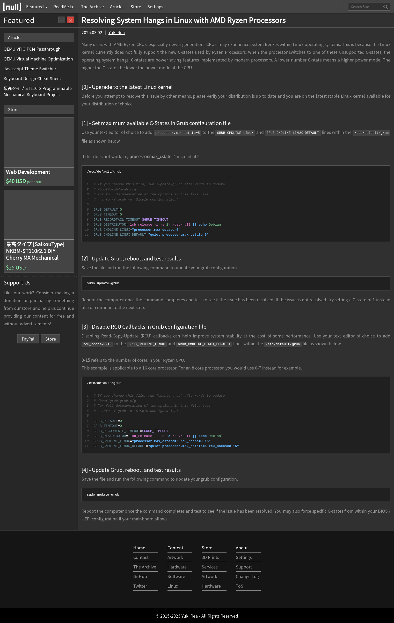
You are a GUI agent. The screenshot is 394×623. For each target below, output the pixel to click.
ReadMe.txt (64, 6)
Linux (172, 585)
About (242, 546)
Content (175, 546)
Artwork (175, 556)
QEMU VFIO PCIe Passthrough (32, 49)
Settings (155, 6)
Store (135, 6)
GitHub (140, 575)
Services (209, 566)
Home (139, 546)
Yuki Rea (116, 32)
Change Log (247, 575)
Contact (141, 556)
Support (244, 566)
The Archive (92, 6)
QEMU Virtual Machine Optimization (38, 59)
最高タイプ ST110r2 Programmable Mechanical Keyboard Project (38, 91)
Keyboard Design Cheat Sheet (32, 78)
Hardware (177, 566)
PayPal (28, 339)
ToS (239, 585)
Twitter (140, 585)
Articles (117, 6)
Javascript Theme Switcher (30, 68)
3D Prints (210, 556)
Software (176, 575)
